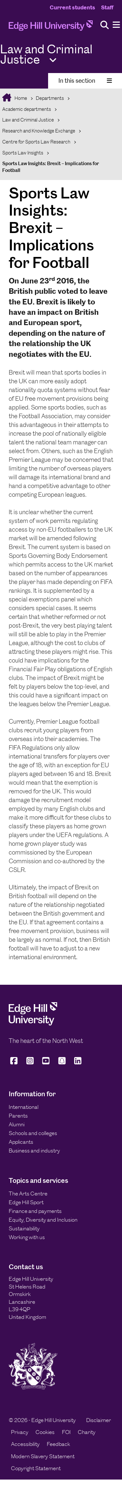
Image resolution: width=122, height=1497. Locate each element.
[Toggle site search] (104, 25)
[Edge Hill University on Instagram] (30, 1063)
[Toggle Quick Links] (53, 60)
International (23, 1107)
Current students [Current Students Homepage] (72, 7)
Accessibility (25, 1444)
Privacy (19, 1432)
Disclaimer (98, 1420)
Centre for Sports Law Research (36, 141)
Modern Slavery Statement (43, 1456)
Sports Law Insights (22, 152)
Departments (50, 98)
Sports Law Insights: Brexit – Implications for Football (50, 167)
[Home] (51, 27)
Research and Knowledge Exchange (38, 130)
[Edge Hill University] (33, 1023)
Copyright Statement (36, 1468)
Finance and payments (35, 1211)
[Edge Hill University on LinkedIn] (77, 1063)
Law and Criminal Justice (28, 119)
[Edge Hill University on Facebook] (15, 1063)
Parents (18, 1115)
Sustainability (24, 1228)
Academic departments (26, 109)
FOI (66, 1432)
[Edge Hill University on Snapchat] (62, 1063)
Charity (87, 1432)
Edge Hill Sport (26, 1202)
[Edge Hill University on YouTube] (45, 1063)
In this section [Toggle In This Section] (85, 80)
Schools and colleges (33, 1133)
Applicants (21, 1142)
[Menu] (116, 25)
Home (20, 98)
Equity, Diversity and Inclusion (43, 1219)
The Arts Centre (28, 1193)
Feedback (58, 1444)
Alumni (17, 1124)
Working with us (27, 1237)
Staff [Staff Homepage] (107, 7)
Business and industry (34, 1150)
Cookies (45, 1432)
